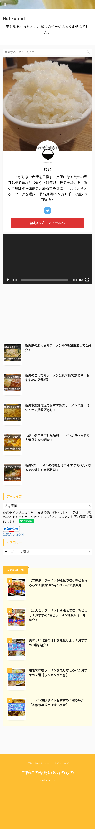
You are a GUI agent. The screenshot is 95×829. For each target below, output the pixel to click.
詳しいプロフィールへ (47, 223)
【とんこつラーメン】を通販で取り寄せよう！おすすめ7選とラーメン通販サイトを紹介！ (58, 615)
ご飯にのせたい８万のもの (47, 754)
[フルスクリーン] (87, 280)
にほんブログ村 (13, 534)
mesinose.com (47, 762)
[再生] (8, 280)
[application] (47, 259)
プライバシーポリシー (38, 745)
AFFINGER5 (47, 823)
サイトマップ (61, 745)
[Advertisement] (47, 312)
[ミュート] (81, 280)
